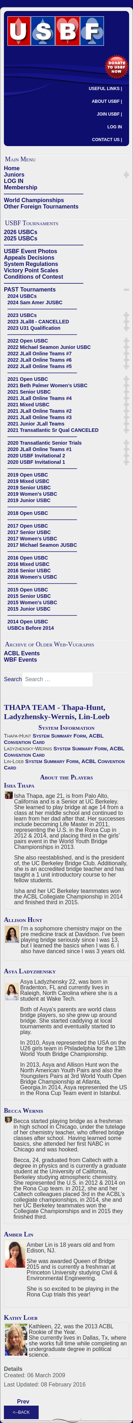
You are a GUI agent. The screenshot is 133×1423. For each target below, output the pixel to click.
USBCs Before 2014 (30, 628)
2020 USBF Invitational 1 (36, 462)
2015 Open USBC (27, 590)
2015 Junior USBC (28, 609)
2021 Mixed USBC (28, 404)
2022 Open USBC (27, 341)
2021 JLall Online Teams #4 (39, 398)
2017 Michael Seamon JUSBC (42, 545)
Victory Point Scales (31, 270)
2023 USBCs (22, 315)
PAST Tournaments (30, 290)
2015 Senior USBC (29, 596)
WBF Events (20, 660)
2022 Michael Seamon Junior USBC (49, 347)
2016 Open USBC (27, 558)
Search (13, 679)
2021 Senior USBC (29, 392)
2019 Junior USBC (28, 500)
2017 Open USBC (27, 526)
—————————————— (43, 194)
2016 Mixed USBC (28, 564)
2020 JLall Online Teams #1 (39, 449)
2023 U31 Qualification (33, 328)
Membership (20, 187)
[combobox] (57, 679)
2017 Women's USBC (32, 538)
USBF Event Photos (30, 251)
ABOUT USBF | (107, 101)
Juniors (14, 175)
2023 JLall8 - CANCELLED (38, 321)
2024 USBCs (22, 296)
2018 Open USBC (27, 513)
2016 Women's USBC (32, 577)
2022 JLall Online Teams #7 (39, 353)
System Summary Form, (60, 736)
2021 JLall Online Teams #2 (39, 411)
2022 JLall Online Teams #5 (39, 366)
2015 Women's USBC (32, 602)
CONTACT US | (107, 139)
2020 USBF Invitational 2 (36, 455)
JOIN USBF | (109, 114)
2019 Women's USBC (32, 494)
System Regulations (31, 264)
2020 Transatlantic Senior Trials (44, 443)
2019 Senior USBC (29, 487)
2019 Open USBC (27, 475)
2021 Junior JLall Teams (36, 424)
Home (12, 168)
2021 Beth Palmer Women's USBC (47, 385)
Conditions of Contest (33, 277)
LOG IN (114, 126)
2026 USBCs (20, 232)
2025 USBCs (20, 238)
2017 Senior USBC (29, 532)
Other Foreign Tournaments (41, 207)
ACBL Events (22, 653)
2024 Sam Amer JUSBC (34, 302)
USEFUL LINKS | (105, 88)
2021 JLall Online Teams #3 (39, 417)
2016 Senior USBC (29, 570)
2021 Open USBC (27, 379)
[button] (126, 175)
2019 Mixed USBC (28, 481)
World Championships (34, 200)
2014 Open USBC (27, 621)
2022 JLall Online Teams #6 (39, 360)
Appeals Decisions (29, 258)
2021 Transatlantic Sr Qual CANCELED (53, 430)
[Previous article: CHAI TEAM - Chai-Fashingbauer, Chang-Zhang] (23, 1402)
